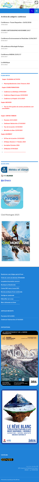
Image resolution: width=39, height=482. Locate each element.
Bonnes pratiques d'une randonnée (11, 292)
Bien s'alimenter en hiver (8, 302)
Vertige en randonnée (7, 295)
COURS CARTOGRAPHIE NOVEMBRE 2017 (16, 30)
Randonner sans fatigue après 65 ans (12, 274)
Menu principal (36, 10)
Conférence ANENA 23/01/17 (11, 54)
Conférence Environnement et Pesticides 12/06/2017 (19, 38)
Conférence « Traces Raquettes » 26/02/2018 (16, 22)
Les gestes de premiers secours (10, 281)
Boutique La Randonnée (8, 285)
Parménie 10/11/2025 (8, 316)
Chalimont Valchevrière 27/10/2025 (12, 319)
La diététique (5, 62)
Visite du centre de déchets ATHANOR (13, 278)
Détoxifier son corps (7, 299)
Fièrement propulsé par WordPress (10, 479)
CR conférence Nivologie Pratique (12, 46)
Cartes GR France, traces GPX (10, 288)
